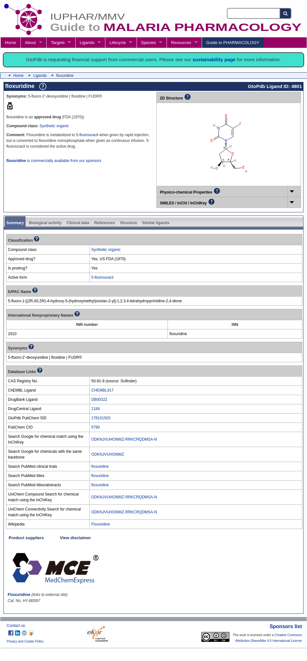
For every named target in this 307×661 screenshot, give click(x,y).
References (104, 223)
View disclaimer (75, 537)
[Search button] (285, 13)
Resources (181, 42)
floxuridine (100, 466)
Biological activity (45, 223)
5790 (95, 427)
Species (148, 42)
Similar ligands (155, 223)
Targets (57, 42)
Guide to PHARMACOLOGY (232, 42)
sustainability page (214, 59)
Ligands (87, 42)
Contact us (16, 625)
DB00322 (99, 399)
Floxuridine (100, 524)
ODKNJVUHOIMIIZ (107, 454)
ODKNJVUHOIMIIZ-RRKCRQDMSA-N (124, 439)
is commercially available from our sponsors (53, 160)
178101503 (100, 418)
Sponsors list (286, 626)
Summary (15, 223)
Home (10, 42)
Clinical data (78, 223)
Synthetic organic (54, 126)
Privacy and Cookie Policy (25, 641)
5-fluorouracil (87, 135)
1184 (95, 409)
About (30, 42)
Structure (128, 223)
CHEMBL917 (102, 390)
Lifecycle (117, 42)
